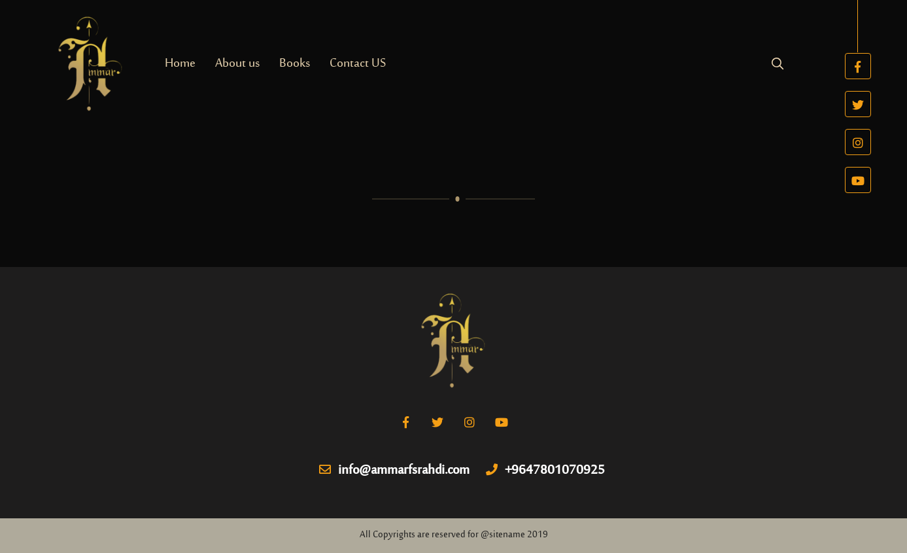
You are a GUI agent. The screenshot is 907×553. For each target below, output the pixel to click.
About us (237, 64)
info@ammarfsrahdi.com (394, 471)
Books (294, 64)
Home (180, 64)
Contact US (358, 64)
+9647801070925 (545, 471)
